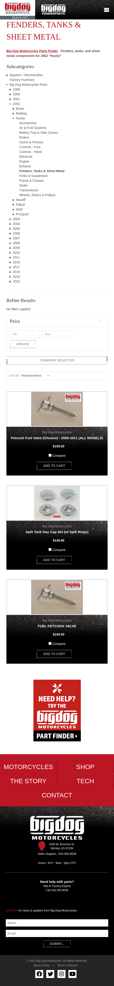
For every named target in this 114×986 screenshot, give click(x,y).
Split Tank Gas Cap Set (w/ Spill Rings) (57, 532)
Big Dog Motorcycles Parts (28, 84)
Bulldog (21, 113)
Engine (24, 161)
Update (22, 344)
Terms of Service (67, 965)
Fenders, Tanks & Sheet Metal (41, 171)
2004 (16, 224)
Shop (85, 766)
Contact (57, 795)
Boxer (20, 108)
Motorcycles (28, 766)
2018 (16, 272)
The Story (28, 781)
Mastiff (20, 200)
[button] (57, 321)
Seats (23, 185)
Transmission (28, 190)
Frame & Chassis (31, 180)
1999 (16, 89)
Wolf (19, 209)
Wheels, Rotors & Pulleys (37, 195)
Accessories (27, 123)
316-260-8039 (59, 890)
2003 (16, 219)
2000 (16, 94)
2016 (16, 262)
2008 (16, 243)
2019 (16, 276)
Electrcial (25, 156)
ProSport (22, 214)
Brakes (24, 137)
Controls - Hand (30, 152)
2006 (16, 233)
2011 (16, 257)
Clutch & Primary (31, 142)
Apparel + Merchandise (26, 75)
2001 (16, 99)
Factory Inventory (22, 80)
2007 (16, 238)
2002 (16, 104)
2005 (16, 228)
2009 (16, 248)
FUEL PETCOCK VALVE (57, 626)
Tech (85, 781)
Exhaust (25, 166)
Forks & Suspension (33, 176)
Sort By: (14, 375)
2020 (16, 281)
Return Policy (42, 965)
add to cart (54, 466)
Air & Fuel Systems (32, 128)
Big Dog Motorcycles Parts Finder (32, 51)
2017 (16, 267)
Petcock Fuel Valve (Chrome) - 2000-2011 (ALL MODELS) (57, 438)
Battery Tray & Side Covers (38, 132)
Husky (20, 118)
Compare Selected (57, 360)
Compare (59, 455)
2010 (16, 252)
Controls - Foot (30, 147)
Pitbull (20, 204)
